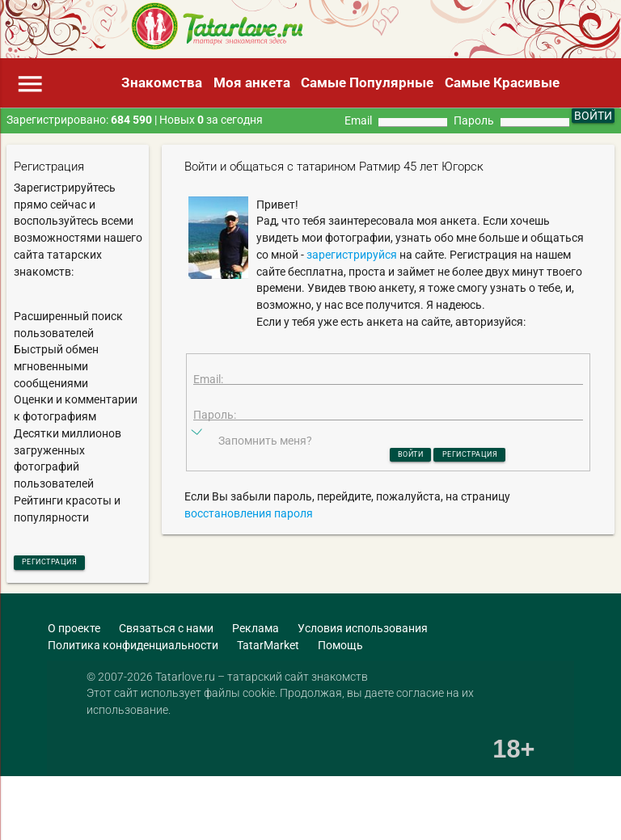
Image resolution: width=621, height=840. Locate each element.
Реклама (255, 633)
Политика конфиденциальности (133, 650)
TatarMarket (268, 650)
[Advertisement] (189, 811)
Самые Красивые (502, 82)
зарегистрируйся (351, 254)
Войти (392, 485)
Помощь (340, 650)
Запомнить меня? (265, 470)
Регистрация (68, 564)
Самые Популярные (367, 82)
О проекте (74, 633)
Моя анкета (251, 82)
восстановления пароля (248, 548)
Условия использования (363, 633)
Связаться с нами (166, 633)
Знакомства (161, 82)
